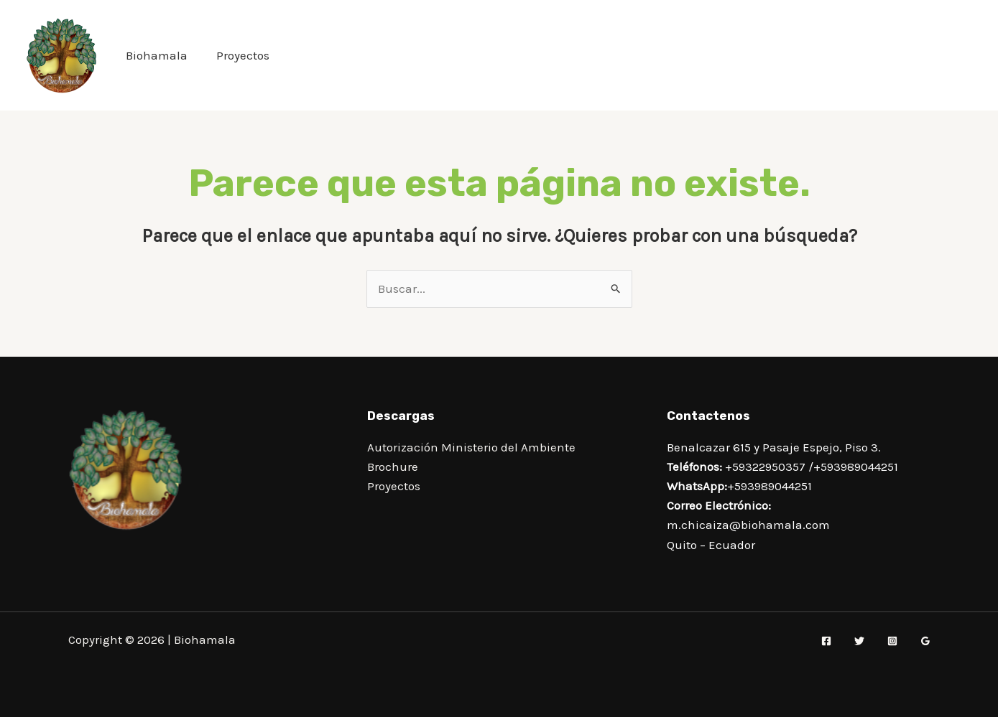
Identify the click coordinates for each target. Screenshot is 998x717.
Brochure (392, 466)
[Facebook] (826, 641)
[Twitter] (859, 641)
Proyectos (242, 55)
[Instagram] (892, 641)
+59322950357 (765, 466)
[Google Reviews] (925, 641)
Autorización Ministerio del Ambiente (471, 447)
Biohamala (157, 55)
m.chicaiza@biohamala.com (748, 524)
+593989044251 (855, 466)
